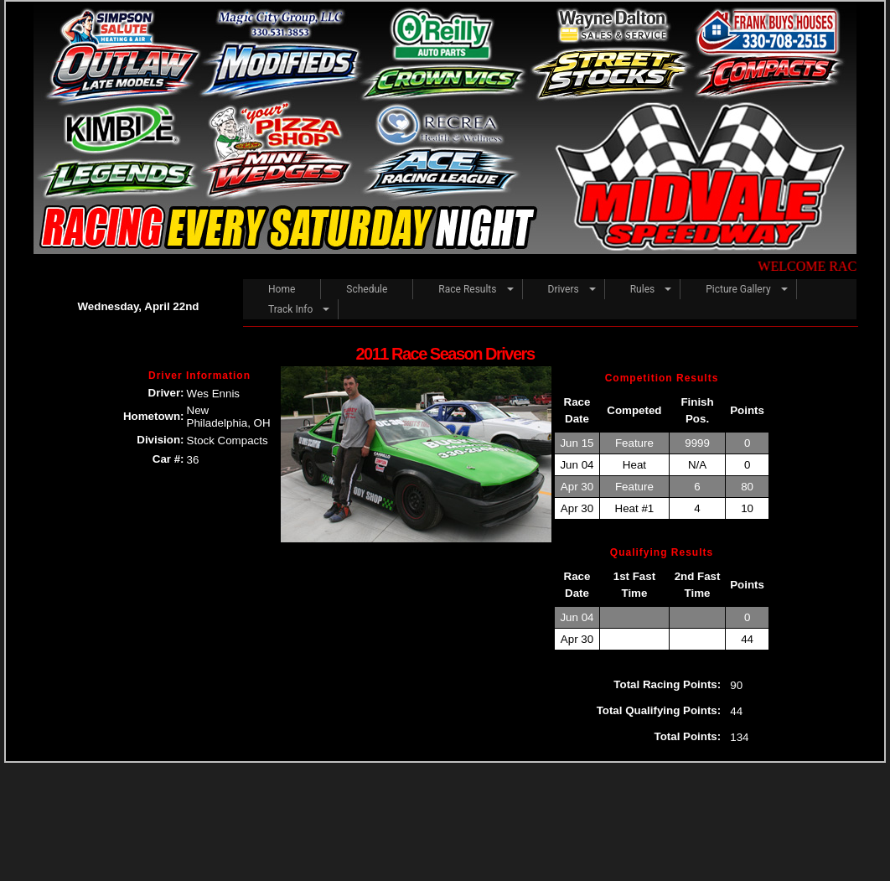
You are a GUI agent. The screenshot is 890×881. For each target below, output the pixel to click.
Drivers (563, 289)
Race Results (467, 289)
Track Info (290, 309)
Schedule (366, 289)
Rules (642, 289)
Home (281, 289)
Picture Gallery (738, 289)
